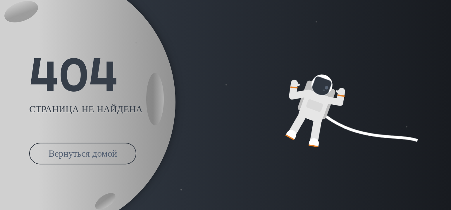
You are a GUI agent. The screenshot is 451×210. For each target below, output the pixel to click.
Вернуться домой (83, 153)
